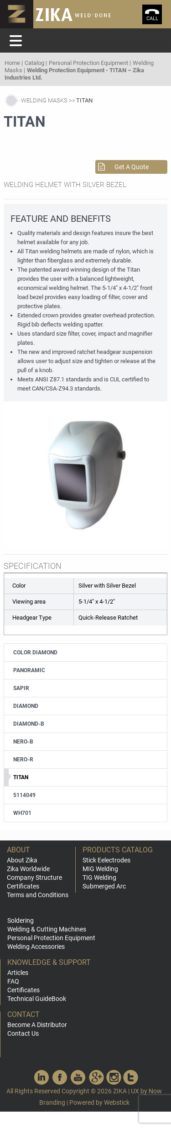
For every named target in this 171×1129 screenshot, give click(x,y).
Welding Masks (44, 100)
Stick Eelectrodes (106, 860)
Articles (17, 972)
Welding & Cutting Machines (46, 929)
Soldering (20, 920)
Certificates (23, 886)
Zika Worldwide (28, 868)
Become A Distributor (37, 1024)
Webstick (117, 1102)
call (152, 18)
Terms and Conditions (37, 895)
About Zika (22, 860)
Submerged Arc (104, 886)
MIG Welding (100, 868)
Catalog (34, 62)
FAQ (13, 981)
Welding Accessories (36, 946)
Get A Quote (131, 167)
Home (12, 62)
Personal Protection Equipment (88, 62)
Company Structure (34, 877)
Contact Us (23, 1033)
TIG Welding (99, 877)
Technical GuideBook (36, 998)
